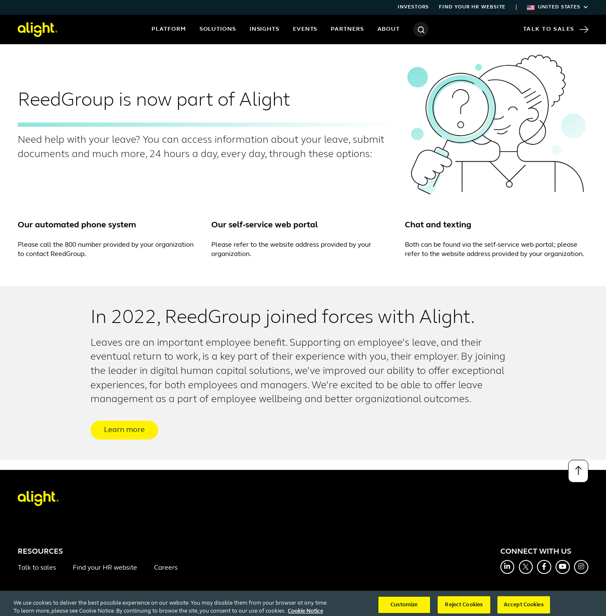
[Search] (421, 29)
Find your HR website (472, 7)
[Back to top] (578, 471)
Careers (166, 568)
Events (305, 29)
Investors (413, 7)
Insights (264, 29)
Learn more (124, 430)
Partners (347, 29)
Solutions (217, 29)
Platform (169, 29)
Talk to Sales (555, 29)
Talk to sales (37, 568)
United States (557, 7)
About (388, 29)
